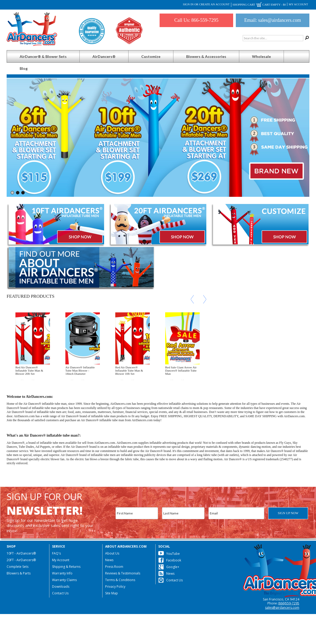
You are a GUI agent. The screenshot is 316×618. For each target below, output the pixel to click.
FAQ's (56, 553)
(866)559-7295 (288, 603)
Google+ (172, 567)
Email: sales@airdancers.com (272, 20)
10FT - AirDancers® (21, 553)
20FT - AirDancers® (21, 560)
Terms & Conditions (120, 580)
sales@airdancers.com (282, 607)
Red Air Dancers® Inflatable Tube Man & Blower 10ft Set (129, 370)
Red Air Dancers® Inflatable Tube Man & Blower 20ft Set (29, 370)
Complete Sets (17, 566)
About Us (112, 553)
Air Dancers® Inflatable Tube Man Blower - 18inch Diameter (80, 370)
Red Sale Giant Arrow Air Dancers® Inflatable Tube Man (181, 370)
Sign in (188, 4)
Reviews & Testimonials (122, 573)
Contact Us (60, 593)
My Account (298, 4)
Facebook (173, 560)
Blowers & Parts (19, 573)
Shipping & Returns (66, 566)
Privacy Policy (115, 586)
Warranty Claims (64, 580)
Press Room (114, 566)
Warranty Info (62, 573)
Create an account (214, 4)
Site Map (111, 593)
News (109, 560)
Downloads (60, 586)
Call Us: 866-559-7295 (196, 20)
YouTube (173, 553)
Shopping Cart (259, 5)
